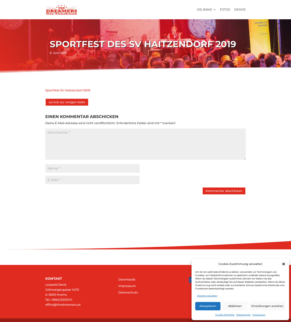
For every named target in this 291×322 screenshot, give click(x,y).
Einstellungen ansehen (267, 306)
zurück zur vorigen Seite (67, 102)
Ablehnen (235, 306)
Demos (240, 9)
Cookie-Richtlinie (224, 314)
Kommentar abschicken (224, 191)
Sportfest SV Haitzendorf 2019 (67, 90)
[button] (283, 264)
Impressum (258, 314)
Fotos (225, 9)
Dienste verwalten (207, 295)
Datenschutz (243, 314)
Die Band (204, 9)
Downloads (126, 279)
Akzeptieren (207, 306)
